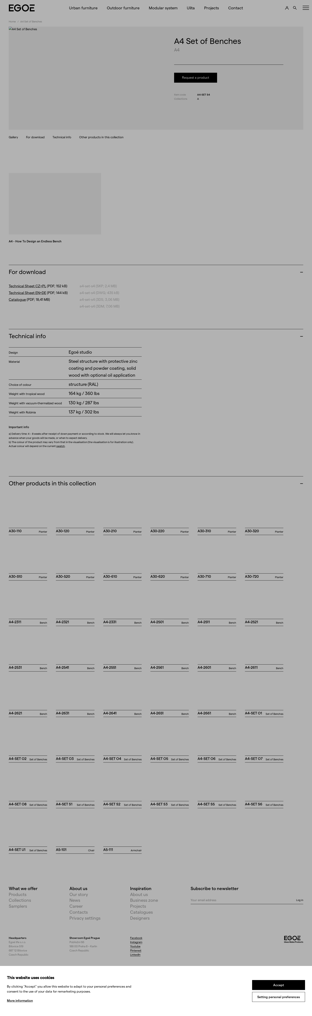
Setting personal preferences (278, 997)
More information (20, 1000)
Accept (278, 985)
